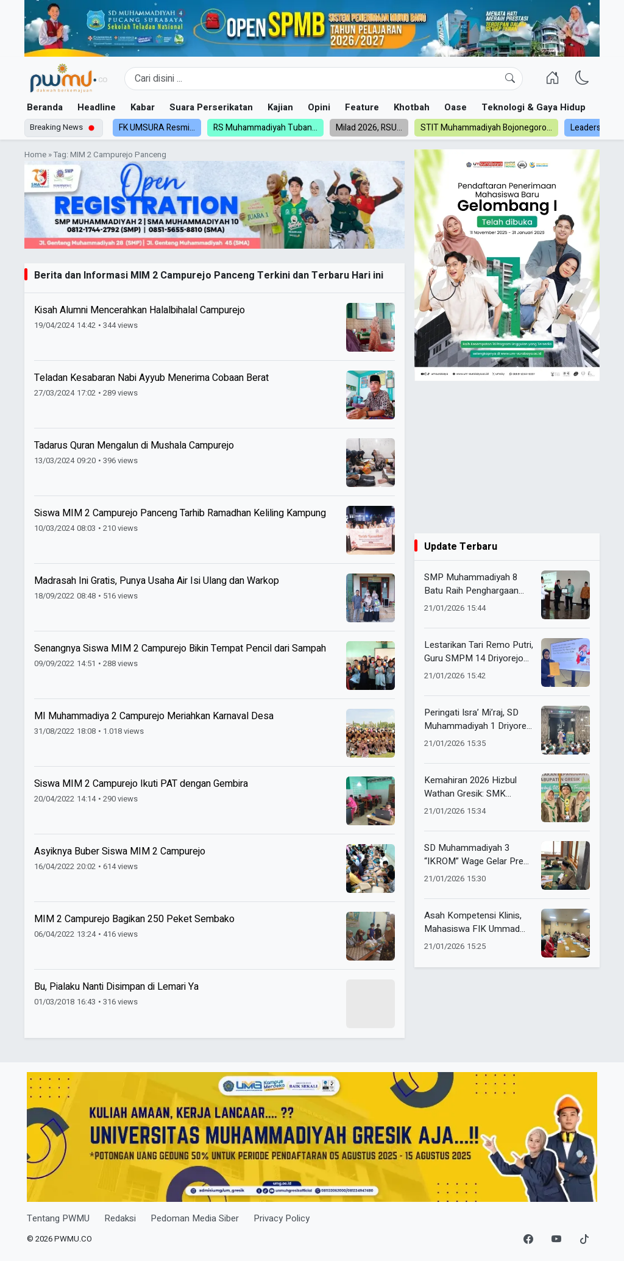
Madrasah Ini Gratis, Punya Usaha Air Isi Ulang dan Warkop (156, 581)
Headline (96, 107)
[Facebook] (528, 1239)
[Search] (323, 78)
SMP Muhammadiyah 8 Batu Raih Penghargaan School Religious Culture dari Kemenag (473, 584)
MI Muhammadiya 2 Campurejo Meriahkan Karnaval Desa (154, 716)
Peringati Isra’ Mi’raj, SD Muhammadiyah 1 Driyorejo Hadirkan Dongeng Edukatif (479, 719)
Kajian (280, 107)
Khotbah (412, 107)
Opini (319, 107)
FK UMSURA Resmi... (157, 127)
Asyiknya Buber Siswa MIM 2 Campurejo (119, 851)
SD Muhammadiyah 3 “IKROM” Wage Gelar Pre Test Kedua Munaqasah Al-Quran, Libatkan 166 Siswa (479, 854)
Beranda (45, 107)
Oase (455, 107)
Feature (362, 107)
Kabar (142, 107)
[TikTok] (584, 1239)
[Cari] (510, 78)
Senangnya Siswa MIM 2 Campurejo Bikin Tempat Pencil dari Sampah (180, 648)
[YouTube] (556, 1239)
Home (35, 155)
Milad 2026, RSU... (369, 127)
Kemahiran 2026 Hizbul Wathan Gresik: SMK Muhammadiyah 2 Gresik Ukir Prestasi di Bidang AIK (477, 787)
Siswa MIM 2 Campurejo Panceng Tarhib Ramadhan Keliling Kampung (180, 513)
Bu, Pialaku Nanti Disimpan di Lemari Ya (116, 986)
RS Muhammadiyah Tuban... (265, 127)
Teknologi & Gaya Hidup (533, 107)
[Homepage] (68, 79)
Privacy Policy (282, 1218)
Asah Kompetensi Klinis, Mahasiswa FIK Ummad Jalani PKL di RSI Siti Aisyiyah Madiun (473, 922)
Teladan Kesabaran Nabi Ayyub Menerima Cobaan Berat (151, 378)
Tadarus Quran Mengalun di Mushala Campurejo (134, 445)
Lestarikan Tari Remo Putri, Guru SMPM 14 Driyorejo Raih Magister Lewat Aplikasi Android (478, 652)
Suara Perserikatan (211, 107)
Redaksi (120, 1218)
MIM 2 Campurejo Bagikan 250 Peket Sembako (134, 919)
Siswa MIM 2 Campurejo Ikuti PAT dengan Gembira (141, 783)
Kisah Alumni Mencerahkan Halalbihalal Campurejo (139, 310)
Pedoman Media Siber (195, 1218)
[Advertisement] (507, 457)
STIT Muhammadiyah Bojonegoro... (486, 127)
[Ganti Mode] (582, 78)
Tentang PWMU (58, 1218)
